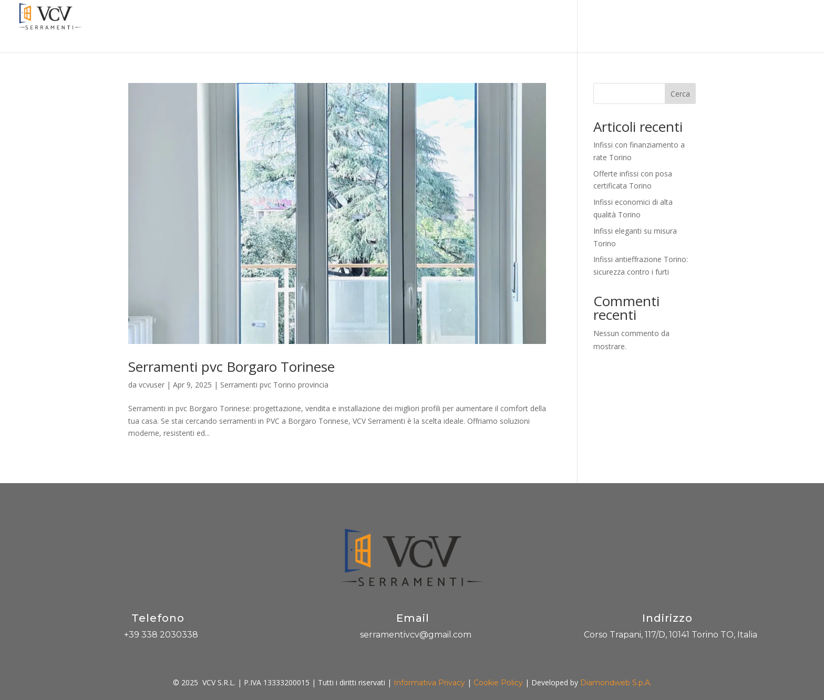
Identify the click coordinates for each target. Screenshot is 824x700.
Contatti (750, 27)
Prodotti (458, 27)
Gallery (706, 27)
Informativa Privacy (429, 682)
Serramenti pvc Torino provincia (274, 385)
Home (312, 27)
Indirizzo (667, 618)
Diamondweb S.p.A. (616, 682)
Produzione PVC (616, 27)
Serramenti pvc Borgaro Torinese (231, 366)
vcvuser (151, 385)
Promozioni (405, 27)
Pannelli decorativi (535, 27)
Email (412, 618)
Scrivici (793, 27)
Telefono (157, 618)
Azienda (353, 27)
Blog (670, 27)
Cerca (680, 94)
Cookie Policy (498, 682)
